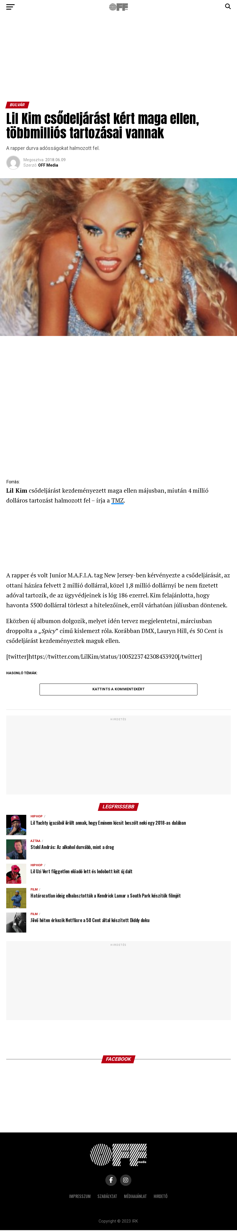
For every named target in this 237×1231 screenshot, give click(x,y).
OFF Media (48, 165)
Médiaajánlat (135, 1197)
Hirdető (161, 1197)
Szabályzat (107, 1197)
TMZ (117, 500)
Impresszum (80, 1197)
